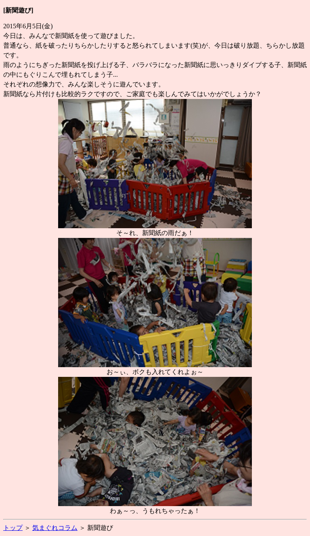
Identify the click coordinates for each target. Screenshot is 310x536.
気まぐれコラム (55, 527)
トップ (13, 527)
